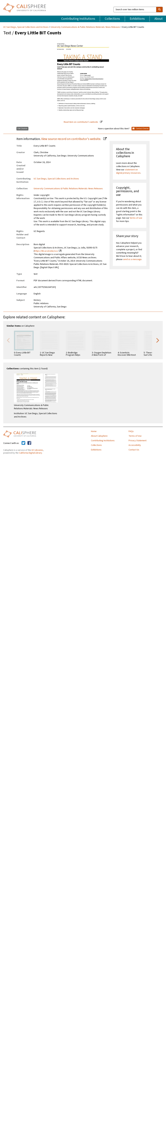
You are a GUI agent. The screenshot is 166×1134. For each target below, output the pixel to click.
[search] (159, 9)
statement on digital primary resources (128, 171)
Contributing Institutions (78, 18)
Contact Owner (141, 128)
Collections (112, 18)
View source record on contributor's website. (71, 139)
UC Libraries (37, 450)
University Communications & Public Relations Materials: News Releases (85, 27)
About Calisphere (99, 436)
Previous (8, 340)
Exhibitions (137, 18)
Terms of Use (135, 436)
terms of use (136, 218)
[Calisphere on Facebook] (29, 443)
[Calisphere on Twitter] (23, 443)
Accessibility (135, 445)
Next (157, 340)
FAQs (131, 431)
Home (94, 431)
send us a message (132, 259)
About (159, 18)
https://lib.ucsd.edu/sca (46, 251)
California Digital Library (30, 453)
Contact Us (134, 450)
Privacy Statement (137, 440)
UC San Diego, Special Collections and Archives (26, 27)
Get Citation (22, 128)
